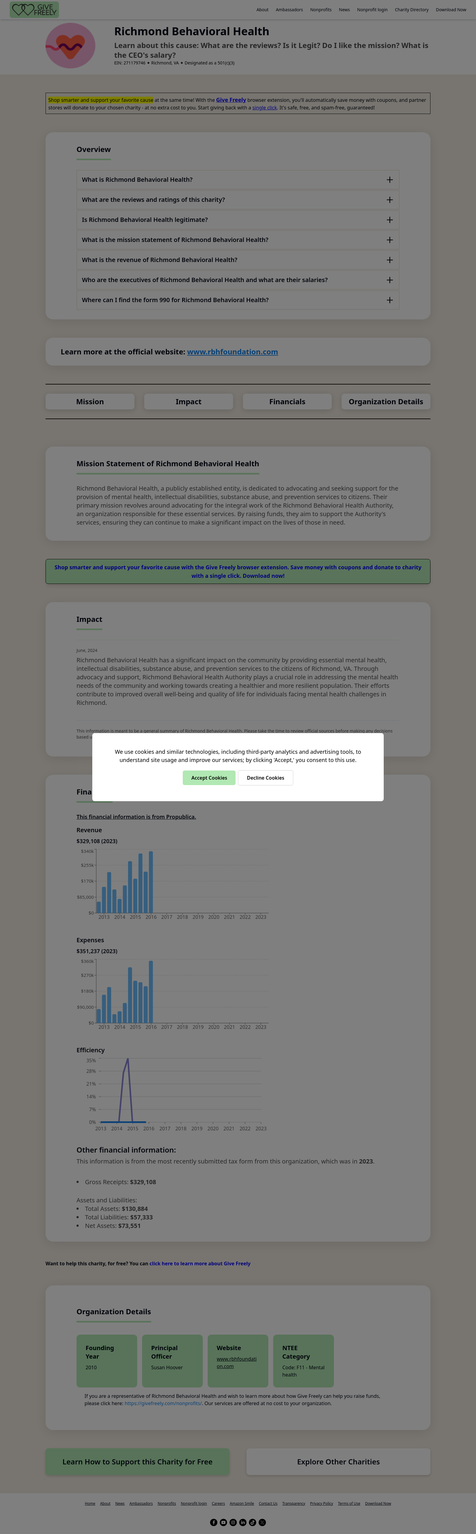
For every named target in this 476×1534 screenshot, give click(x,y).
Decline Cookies (265, 777)
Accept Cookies (209, 777)
